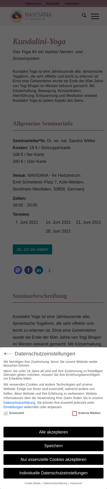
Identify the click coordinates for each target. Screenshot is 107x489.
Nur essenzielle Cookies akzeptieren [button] (53, 459)
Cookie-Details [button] (33, 483)
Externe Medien (86, 413)
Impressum (76, 483)
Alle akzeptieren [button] (53, 432)
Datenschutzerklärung (19, 402)
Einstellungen (13, 407)
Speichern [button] (53, 445)
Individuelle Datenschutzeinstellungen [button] (54, 473)
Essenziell (13, 413)
